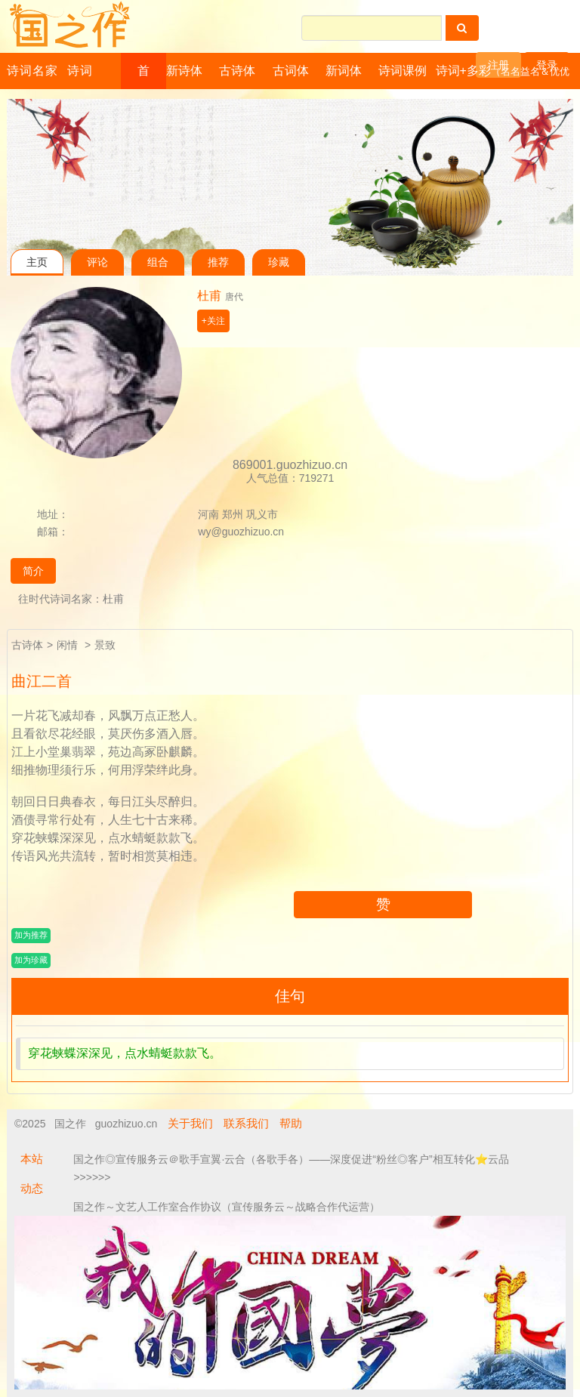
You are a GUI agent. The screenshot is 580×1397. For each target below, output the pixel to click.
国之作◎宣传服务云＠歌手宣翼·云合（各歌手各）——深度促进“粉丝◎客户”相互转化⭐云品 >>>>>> (290, 1168)
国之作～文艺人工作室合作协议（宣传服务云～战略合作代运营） (226, 1207)
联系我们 (246, 1123)
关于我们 (190, 1123)
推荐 (218, 262)
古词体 (291, 70)
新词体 (343, 70)
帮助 (290, 1123)
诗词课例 (402, 70)
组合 (157, 262)
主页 (37, 262)
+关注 (213, 321)
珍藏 (278, 262)
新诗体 (184, 70)
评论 (97, 262)
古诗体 (237, 70)
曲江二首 (41, 681)
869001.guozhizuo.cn (290, 464)
